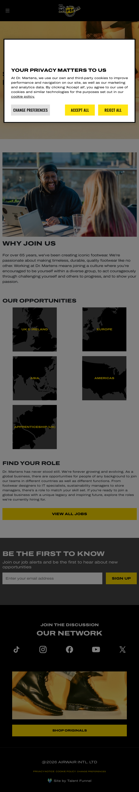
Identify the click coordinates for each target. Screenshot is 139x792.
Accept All (80, 110)
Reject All (113, 110)
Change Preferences (30, 110)
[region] (70, 81)
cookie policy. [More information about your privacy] (23, 96)
